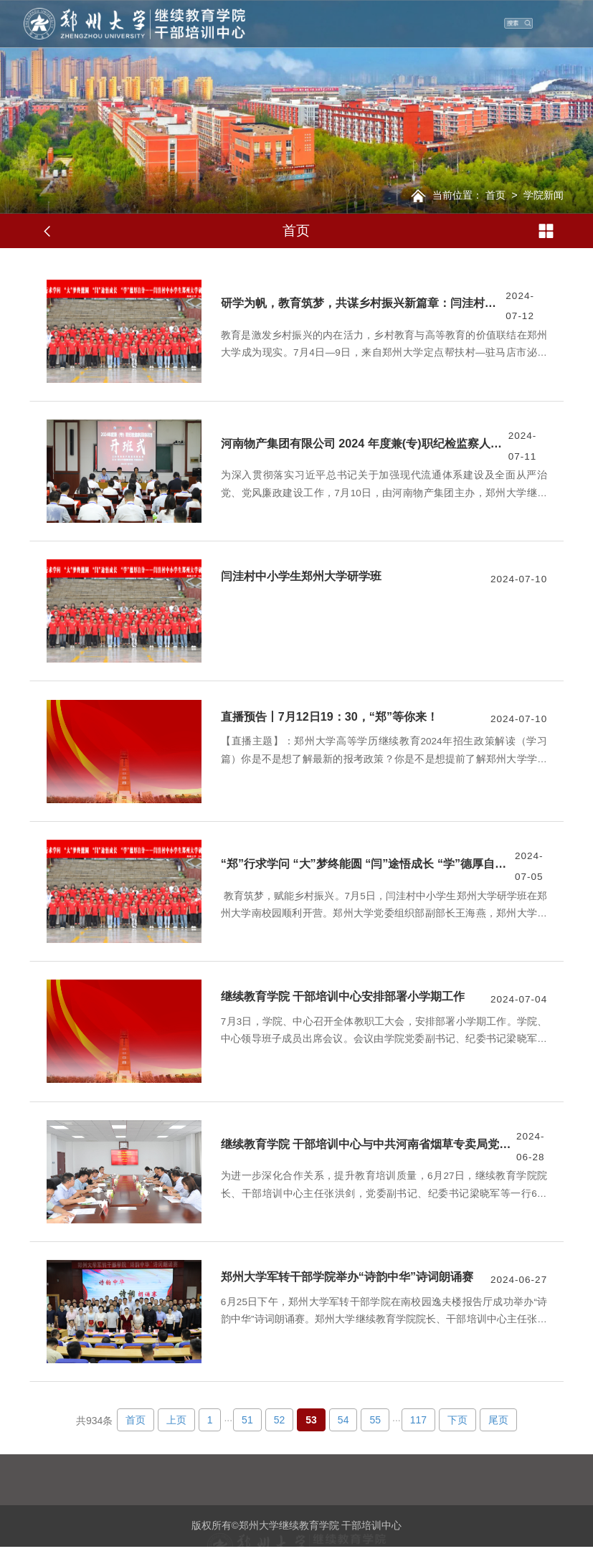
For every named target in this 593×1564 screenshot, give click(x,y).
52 (279, 1420)
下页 (457, 1420)
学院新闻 (543, 195)
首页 (495, 195)
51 (247, 1420)
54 (343, 1420)
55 (375, 1420)
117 (418, 1420)
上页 (176, 1420)
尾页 (498, 1420)
